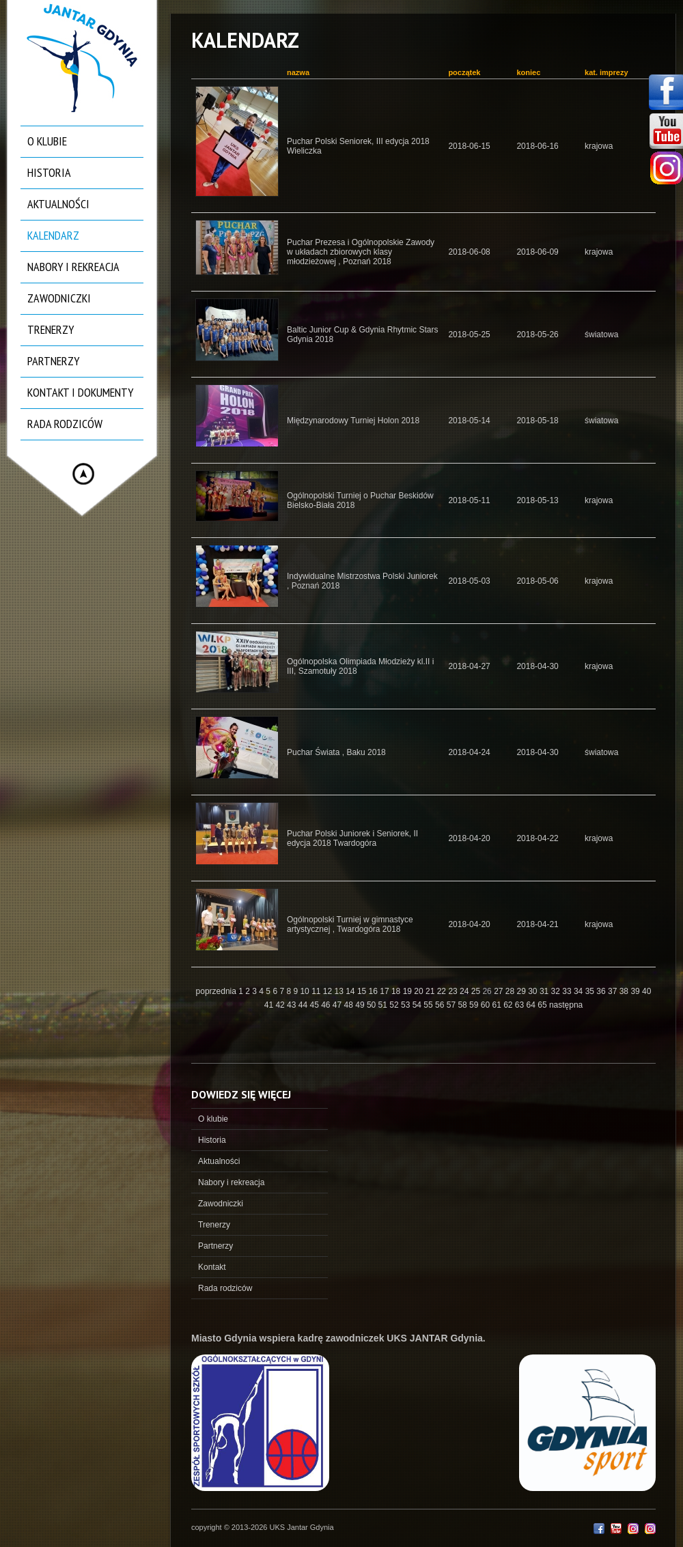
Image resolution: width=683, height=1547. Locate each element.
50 (372, 1005)
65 (543, 1005)
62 (509, 1005)
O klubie (47, 141)
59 (475, 1005)
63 (521, 1005)
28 (511, 991)
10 (305, 991)
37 (613, 991)
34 (579, 991)
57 (452, 1005)
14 (351, 991)
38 (625, 991)
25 (477, 991)
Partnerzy (53, 361)
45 (315, 1005)
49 (361, 1005)
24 (465, 991)
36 (602, 991)
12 (329, 991)
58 (463, 1005)
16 (374, 991)
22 (443, 991)
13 (340, 991)
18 (397, 991)
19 (409, 991)
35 (591, 991)
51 (384, 1005)
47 (338, 1005)
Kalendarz (53, 235)
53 (407, 1005)
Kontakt (212, 1267)
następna (566, 1005)
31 (545, 991)
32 (557, 991)
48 (350, 1005)
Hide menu (83, 473)
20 (420, 991)
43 (292, 1005)
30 (534, 991)
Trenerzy (50, 329)
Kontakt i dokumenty (80, 392)
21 (431, 991)
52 (395, 1005)
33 (568, 991)
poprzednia (216, 991)
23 (454, 991)
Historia (49, 172)
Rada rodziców (64, 423)
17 (385, 991)
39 (636, 991)
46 (327, 1005)
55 (429, 1005)
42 (281, 1005)
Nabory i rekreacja (73, 266)
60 (486, 1005)
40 (646, 991)
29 (523, 991)
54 (418, 1005)
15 (363, 991)
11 (317, 991)
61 (497, 1005)
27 (499, 991)
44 (304, 1005)
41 (270, 1005)
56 (441, 1005)
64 (532, 1005)
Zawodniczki (59, 298)
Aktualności (58, 204)
